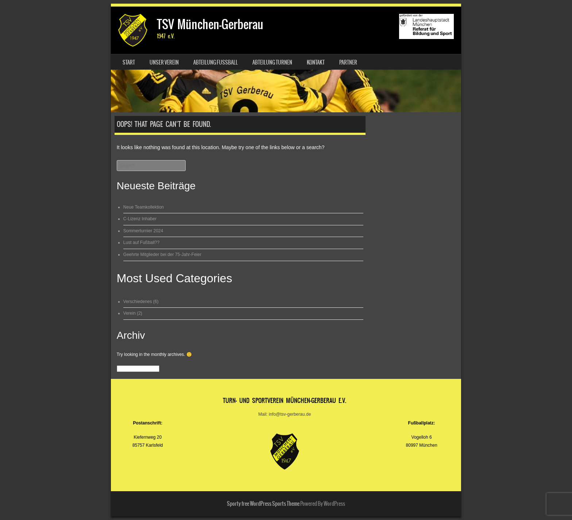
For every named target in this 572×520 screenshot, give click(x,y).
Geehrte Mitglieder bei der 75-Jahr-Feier (162, 254)
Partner (348, 62)
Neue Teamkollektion (143, 207)
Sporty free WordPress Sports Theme (263, 504)
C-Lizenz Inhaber (139, 218)
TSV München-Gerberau (210, 24)
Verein (129, 313)
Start (129, 62)
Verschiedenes (137, 301)
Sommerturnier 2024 (143, 230)
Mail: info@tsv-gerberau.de (284, 414)
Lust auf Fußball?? (141, 242)
